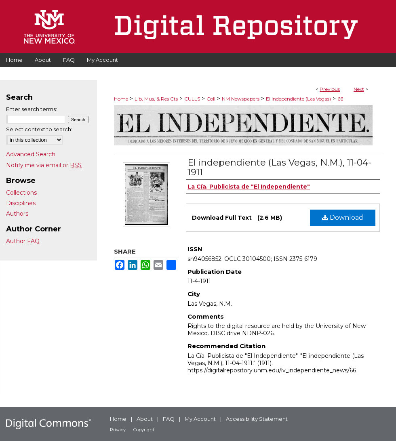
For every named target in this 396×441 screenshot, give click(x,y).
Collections (21, 192)
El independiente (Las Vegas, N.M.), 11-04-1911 (279, 167)
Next (359, 89)
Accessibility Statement (257, 419)
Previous (330, 89)
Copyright (143, 430)
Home (121, 99)
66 (340, 99)
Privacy (118, 430)
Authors (17, 213)
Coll (210, 99)
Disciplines (21, 203)
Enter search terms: (31, 109)
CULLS (192, 99)
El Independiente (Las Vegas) (298, 99)
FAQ (169, 419)
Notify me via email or (44, 165)
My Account (200, 419)
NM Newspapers (240, 99)
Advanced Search (30, 154)
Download (342, 217)
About (145, 419)
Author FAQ (23, 241)
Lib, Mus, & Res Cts (156, 99)
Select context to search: (39, 129)
